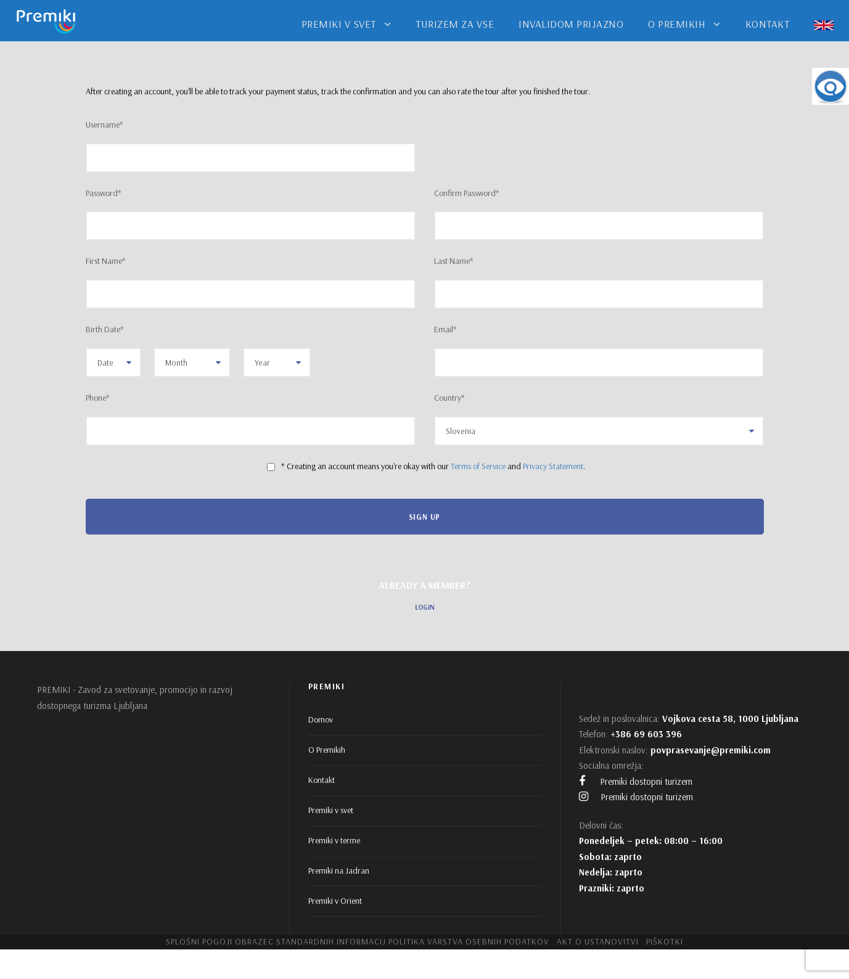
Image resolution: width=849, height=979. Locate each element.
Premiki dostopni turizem (635, 781)
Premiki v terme (334, 840)
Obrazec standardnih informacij (310, 941)
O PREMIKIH (676, 23)
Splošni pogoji (199, 941)
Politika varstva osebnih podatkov (468, 941)
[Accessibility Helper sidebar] (830, 86)
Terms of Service (478, 466)
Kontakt (321, 779)
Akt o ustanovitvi (598, 941)
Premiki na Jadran (338, 870)
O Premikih (326, 749)
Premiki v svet (330, 810)
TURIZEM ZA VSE (455, 23)
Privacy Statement (553, 466)
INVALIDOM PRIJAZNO (571, 23)
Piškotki (664, 941)
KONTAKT (767, 23)
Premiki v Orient (335, 900)
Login (425, 607)
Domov (320, 719)
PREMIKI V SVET (338, 23)
